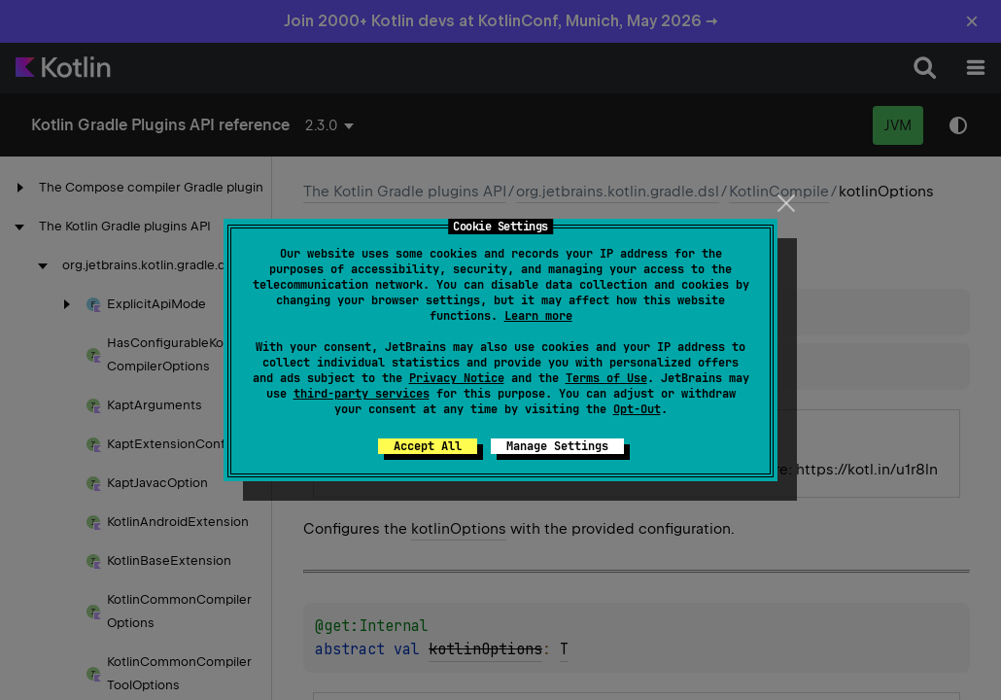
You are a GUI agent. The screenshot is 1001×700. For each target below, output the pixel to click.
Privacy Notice (456, 378)
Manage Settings (557, 446)
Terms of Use (606, 378)
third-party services (361, 394)
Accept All (428, 446)
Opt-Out (637, 409)
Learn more (538, 316)
